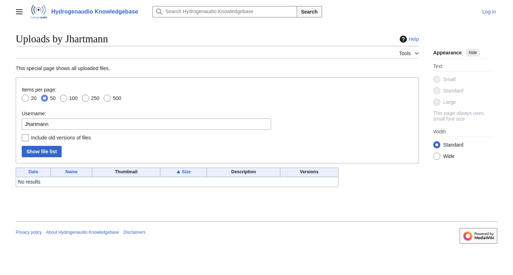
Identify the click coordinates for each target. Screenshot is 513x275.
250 (95, 98)
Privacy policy (29, 232)
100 (73, 98)
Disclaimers (134, 232)
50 (53, 98)
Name (71, 171)
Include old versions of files (61, 138)
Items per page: (39, 89)
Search (309, 12)
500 (117, 98)
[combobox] (146, 124)
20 (34, 98)
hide (473, 52)
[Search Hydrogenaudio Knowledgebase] (224, 11)
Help (408, 39)
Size (186, 171)
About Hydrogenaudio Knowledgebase (82, 232)
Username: (34, 113)
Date (33, 171)
